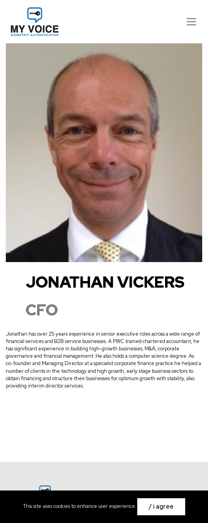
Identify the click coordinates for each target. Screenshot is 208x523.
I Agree (163, 506)
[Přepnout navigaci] (191, 21)
